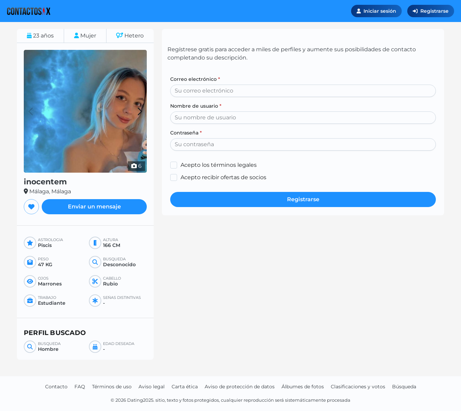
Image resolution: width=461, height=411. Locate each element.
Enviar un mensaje (94, 206)
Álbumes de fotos (302, 386)
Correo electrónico (195, 79)
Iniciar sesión (376, 11)
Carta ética (185, 386)
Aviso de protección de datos (240, 386)
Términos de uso (112, 386)
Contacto (56, 386)
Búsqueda (404, 386)
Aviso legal (152, 386)
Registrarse (431, 11)
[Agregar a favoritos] (31, 206)
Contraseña (186, 132)
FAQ (79, 386)
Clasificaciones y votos (358, 386)
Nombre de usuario (196, 105)
